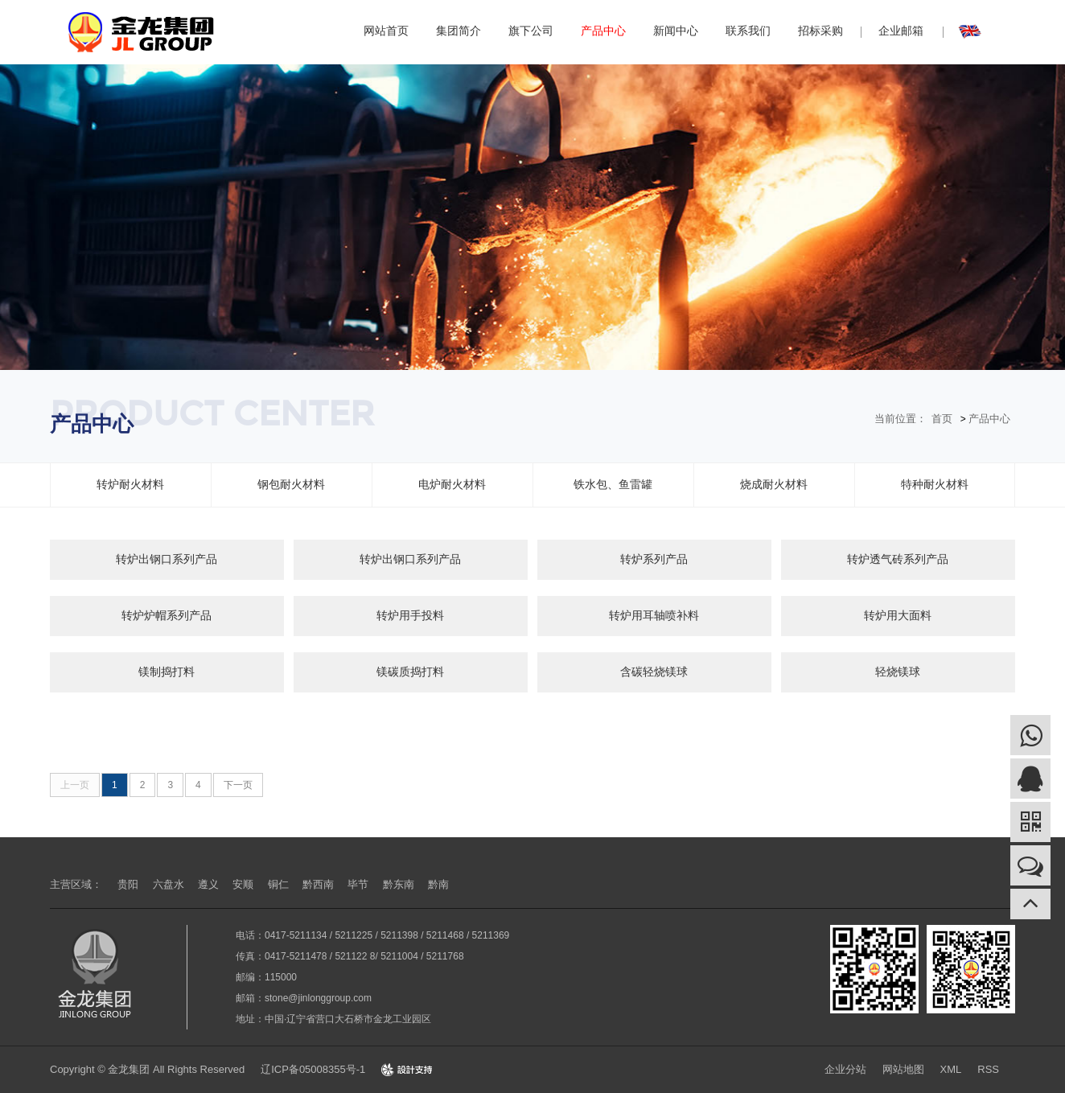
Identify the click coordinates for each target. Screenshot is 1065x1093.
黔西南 (318, 884)
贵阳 (127, 884)
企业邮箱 (900, 30)
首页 (941, 419)
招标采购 (820, 30)
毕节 (357, 884)
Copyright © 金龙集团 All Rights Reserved (147, 1069)
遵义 (208, 884)
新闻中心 (675, 30)
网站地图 (903, 1069)
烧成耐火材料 (774, 484)
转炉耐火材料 (130, 484)
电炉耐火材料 (452, 484)
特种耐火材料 (934, 484)
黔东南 (398, 884)
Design (407, 1069)
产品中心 (603, 30)
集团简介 (458, 30)
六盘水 (168, 884)
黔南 (438, 884)
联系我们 (748, 30)
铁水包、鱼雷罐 (613, 484)
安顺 (242, 884)
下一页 (238, 785)
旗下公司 (530, 30)
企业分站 (845, 1069)
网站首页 (386, 30)
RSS (988, 1069)
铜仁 (278, 884)
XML (951, 1069)
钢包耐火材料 (291, 484)
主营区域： (76, 884)
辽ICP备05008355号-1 (313, 1069)
